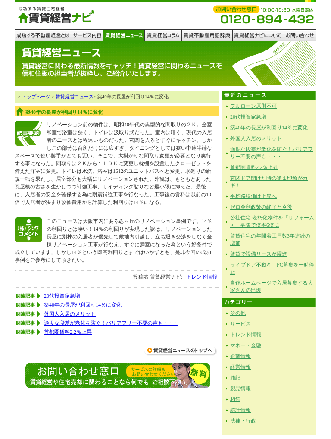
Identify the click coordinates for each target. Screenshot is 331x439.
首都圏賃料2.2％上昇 (68, 332)
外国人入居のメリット (70, 314)
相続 (235, 399)
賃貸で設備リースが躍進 (258, 254)
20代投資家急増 (62, 296)
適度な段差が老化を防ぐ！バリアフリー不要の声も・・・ (111, 323)
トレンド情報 (201, 277)
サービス (240, 324)
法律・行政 (243, 421)
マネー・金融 (245, 345)
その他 (238, 313)
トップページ (36, 96)
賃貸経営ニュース (75, 96)
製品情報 (240, 389)
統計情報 (240, 410)
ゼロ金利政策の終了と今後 (261, 207)
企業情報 (240, 356)
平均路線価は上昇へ (253, 196)
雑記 (235, 378)
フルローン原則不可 (253, 106)
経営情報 (240, 367)
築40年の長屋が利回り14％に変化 (83, 305)
